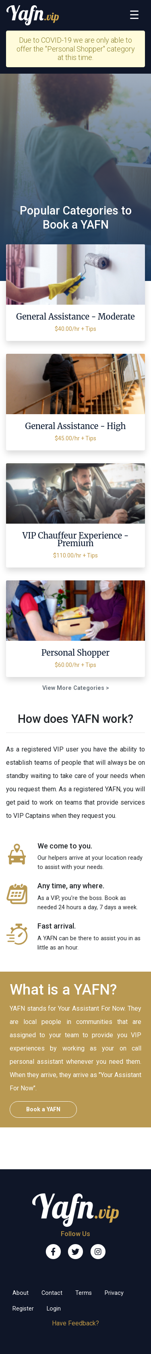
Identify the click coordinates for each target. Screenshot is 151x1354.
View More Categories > (75, 688)
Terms (83, 1293)
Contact (51, 1293)
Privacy (114, 1293)
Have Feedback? (75, 1323)
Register (23, 1308)
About (20, 1293)
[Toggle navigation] (134, 15)
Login (54, 1308)
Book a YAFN (43, 1109)
